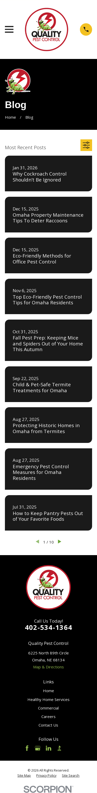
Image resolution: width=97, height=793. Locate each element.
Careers (48, 716)
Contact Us (48, 725)
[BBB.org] (59, 748)
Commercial (48, 708)
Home (48, 690)
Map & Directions (48, 666)
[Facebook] (27, 748)
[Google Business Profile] (37, 748)
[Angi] (70, 748)
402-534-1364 (48, 627)
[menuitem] (24, 775)
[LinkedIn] (48, 748)
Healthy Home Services (48, 699)
